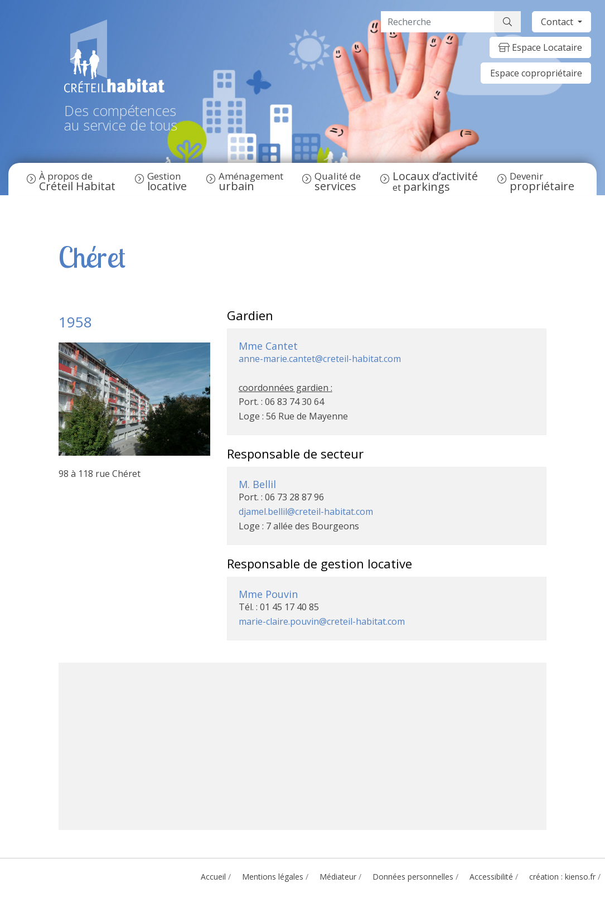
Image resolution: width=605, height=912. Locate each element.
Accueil (213, 876)
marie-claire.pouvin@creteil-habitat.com (322, 621)
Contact (558, 22)
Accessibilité (491, 876)
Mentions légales (272, 876)
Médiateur (338, 876)
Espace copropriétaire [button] (536, 73)
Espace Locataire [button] (540, 47)
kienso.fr (580, 876)
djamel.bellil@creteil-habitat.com (306, 511)
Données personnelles (412, 876)
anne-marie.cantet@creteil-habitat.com (320, 359)
